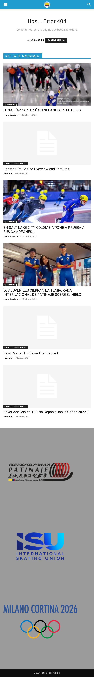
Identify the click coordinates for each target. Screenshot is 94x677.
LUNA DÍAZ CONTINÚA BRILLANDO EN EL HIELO (42, 110)
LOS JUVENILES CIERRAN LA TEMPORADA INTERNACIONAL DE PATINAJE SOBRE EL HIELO (42, 292)
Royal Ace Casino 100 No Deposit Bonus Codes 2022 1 (46, 412)
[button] (5, 4)
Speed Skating (10, 104)
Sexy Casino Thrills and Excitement (30, 353)
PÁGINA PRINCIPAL (56, 40)
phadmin (7, 173)
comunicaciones (11, 115)
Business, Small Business (15, 163)
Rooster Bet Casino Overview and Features (36, 169)
